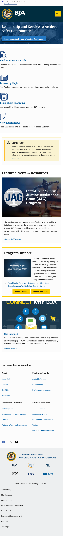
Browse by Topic (31, 77)
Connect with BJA (10, 349)
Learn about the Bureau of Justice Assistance (23, 39)
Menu (58, 14)
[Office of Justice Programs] (7, 14)
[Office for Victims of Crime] (31, 475)
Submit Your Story (40, 291)
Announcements (38, 409)
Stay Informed (11, 334)
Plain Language (6, 495)
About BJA (6, 379)
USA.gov (4, 521)
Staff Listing (6, 390)
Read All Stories (21, 291)
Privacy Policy (6, 500)
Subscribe (6, 395)
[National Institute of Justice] (48, 467)
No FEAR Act (6, 511)
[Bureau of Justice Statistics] (31, 468)
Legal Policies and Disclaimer (12, 506)
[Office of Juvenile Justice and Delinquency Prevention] (15, 476)
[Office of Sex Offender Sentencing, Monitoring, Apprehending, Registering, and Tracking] (48, 475)
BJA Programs (7, 409)
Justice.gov (5, 527)
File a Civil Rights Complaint (43, 430)
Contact (5, 384)
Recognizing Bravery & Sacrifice (14, 414)
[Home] (19, 14)
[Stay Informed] (31, 315)
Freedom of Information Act (11, 516)
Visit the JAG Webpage (12, 239)
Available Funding (39, 379)
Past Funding (37, 384)
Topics (35, 425)
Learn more (16, 158)
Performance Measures (41, 390)
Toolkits (5, 420)
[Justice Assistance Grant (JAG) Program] (31, 197)
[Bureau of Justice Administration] (14, 466)
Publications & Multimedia (42, 420)
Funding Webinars (39, 414)
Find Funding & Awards (31, 54)
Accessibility (6, 490)
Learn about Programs (31, 97)
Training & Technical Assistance (14, 425)
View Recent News (31, 116)
